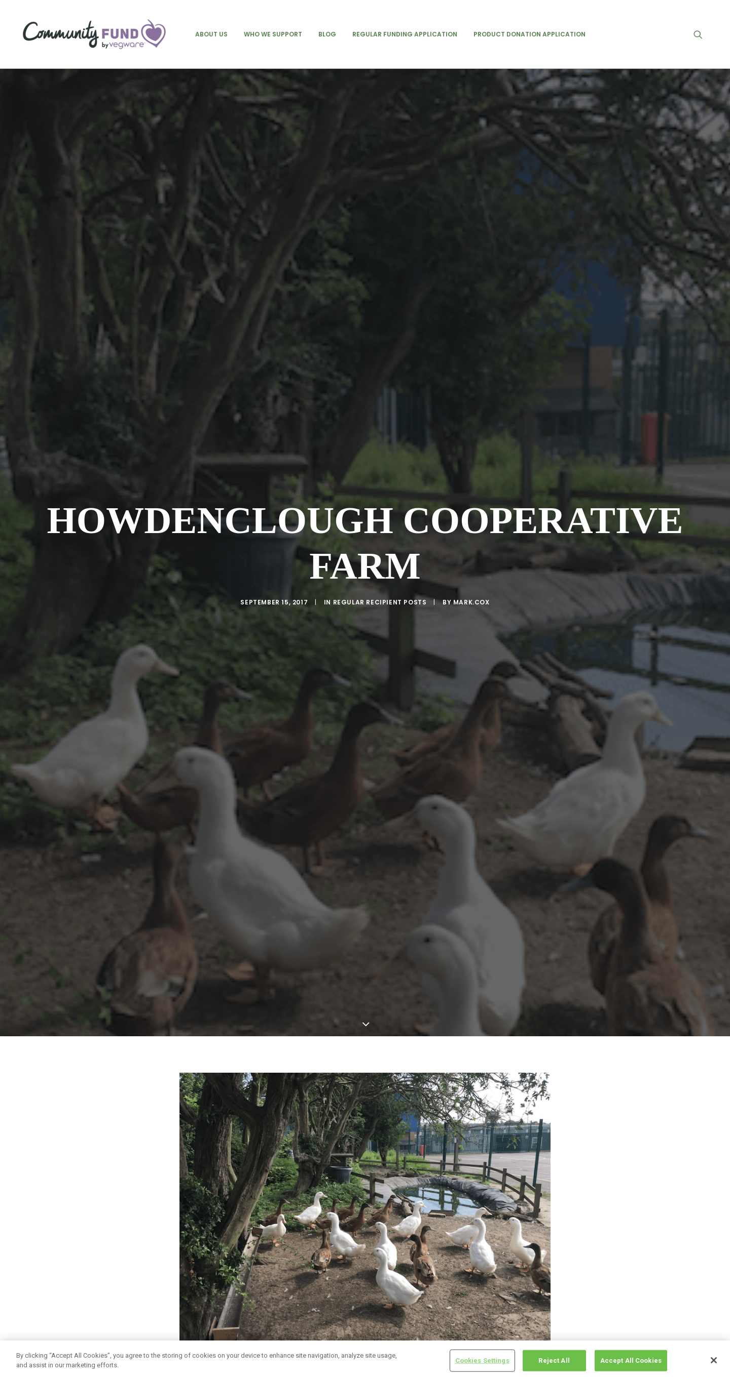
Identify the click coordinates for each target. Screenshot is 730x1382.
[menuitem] (211, 34)
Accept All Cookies (631, 1360)
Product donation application (529, 34)
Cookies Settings (482, 1360)
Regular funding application (404, 34)
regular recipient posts (380, 564)
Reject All (553, 1360)
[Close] (714, 1360)
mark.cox (471, 564)
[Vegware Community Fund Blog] (94, 34)
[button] (703, 34)
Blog (327, 34)
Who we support (273, 34)
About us (211, 34)
